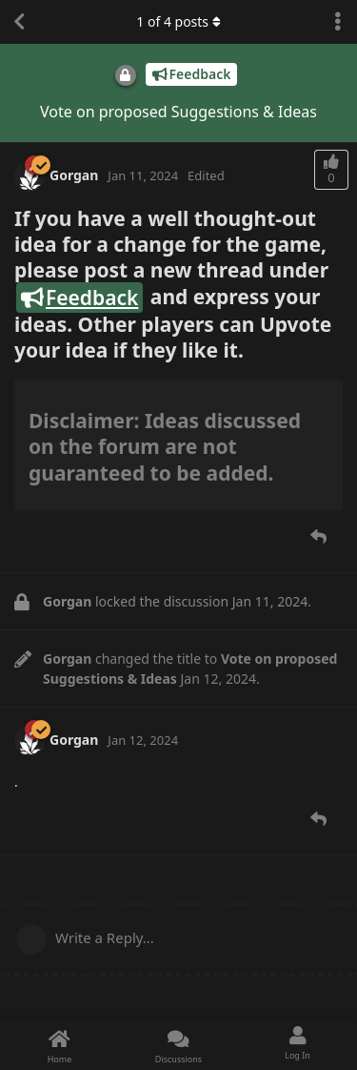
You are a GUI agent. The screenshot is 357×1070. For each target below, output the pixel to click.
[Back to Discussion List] (19, 22)
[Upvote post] (331, 170)
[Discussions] (178, 1044)
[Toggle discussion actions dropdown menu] (338, 22)
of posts (178, 21)
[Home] (59, 1044)
